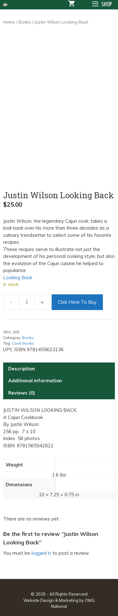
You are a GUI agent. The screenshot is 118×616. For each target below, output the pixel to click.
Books (25, 22)
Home (9, 22)
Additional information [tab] (35, 381)
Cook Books (23, 343)
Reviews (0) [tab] (21, 393)
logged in (41, 553)
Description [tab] (21, 369)
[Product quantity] (27, 302)
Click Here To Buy (77, 302)
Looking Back (17, 278)
